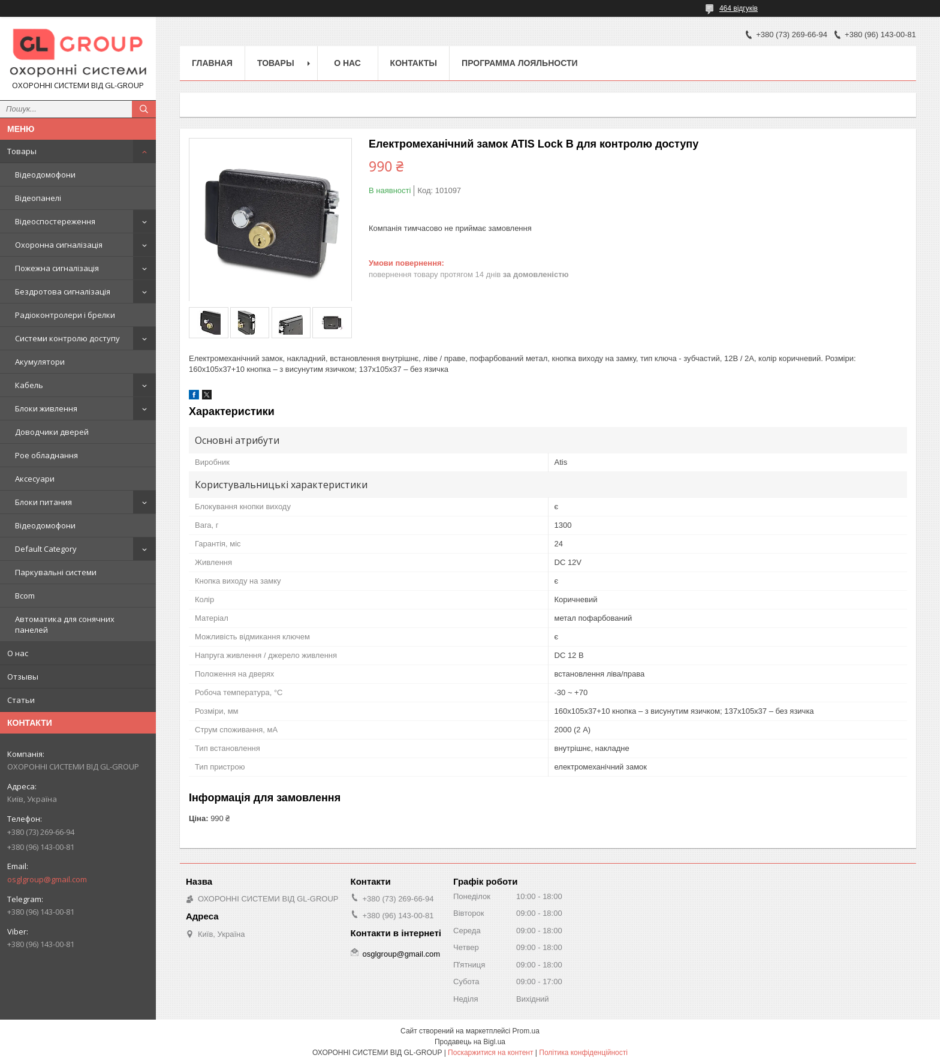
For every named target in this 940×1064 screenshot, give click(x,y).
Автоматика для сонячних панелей (65, 624)
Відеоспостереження (55, 221)
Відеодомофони (45, 174)
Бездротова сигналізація (62, 291)
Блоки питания (43, 502)
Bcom (25, 595)
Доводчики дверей (52, 431)
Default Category (46, 548)
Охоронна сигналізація (59, 244)
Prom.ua (526, 1031)
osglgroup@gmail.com (47, 879)
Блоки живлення (46, 408)
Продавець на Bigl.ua (470, 1042)
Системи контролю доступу (67, 338)
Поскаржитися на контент (490, 1052)
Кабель (29, 385)
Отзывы (22, 676)
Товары (22, 151)
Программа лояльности (519, 63)
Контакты (413, 63)
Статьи (21, 700)
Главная (212, 63)
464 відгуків (738, 8)
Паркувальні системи (56, 572)
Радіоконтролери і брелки (65, 314)
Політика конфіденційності (583, 1052)
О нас (17, 653)
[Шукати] (144, 109)
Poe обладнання (46, 455)
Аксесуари (35, 478)
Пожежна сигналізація (57, 268)
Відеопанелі (38, 198)
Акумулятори (40, 361)
